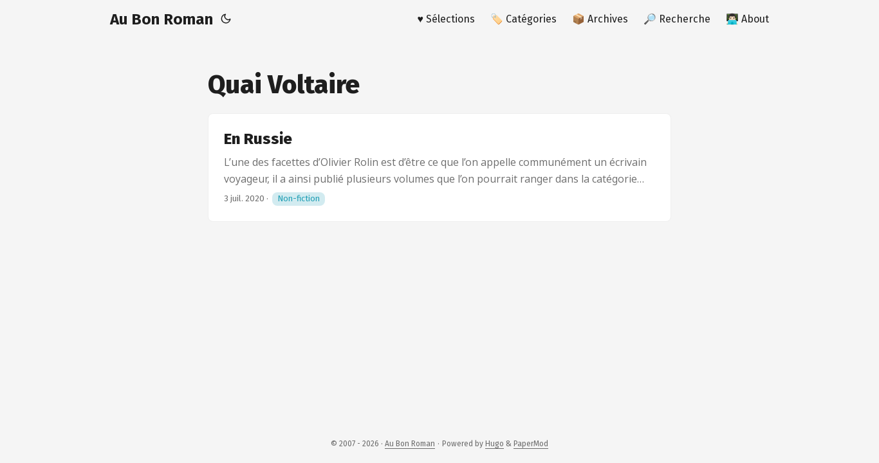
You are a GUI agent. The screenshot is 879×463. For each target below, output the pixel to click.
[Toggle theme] (226, 19)
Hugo (494, 443)
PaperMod (531, 443)
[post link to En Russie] (439, 167)
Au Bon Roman (161, 19)
